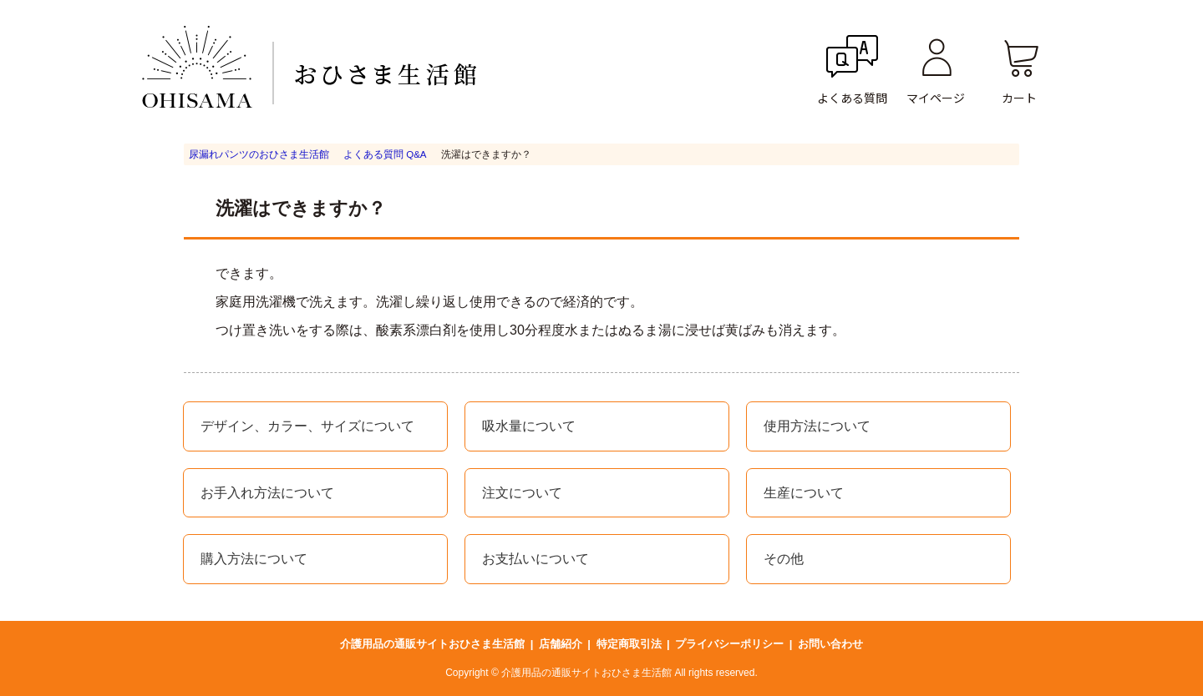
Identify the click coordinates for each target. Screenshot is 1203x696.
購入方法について (253, 559)
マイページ (935, 97)
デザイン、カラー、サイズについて (307, 426)
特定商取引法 (629, 644)
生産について (804, 493)
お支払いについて (535, 559)
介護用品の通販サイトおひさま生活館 (432, 644)
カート (1019, 97)
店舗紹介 (560, 644)
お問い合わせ (830, 644)
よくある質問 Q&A (384, 154)
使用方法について (817, 426)
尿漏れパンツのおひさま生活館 (259, 154)
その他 (784, 559)
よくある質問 (852, 97)
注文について (522, 493)
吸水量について (529, 426)
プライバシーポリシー (729, 644)
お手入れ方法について (267, 493)
